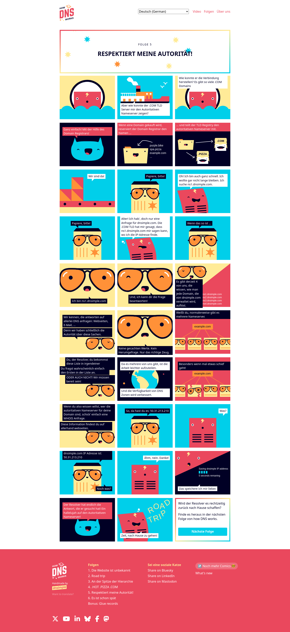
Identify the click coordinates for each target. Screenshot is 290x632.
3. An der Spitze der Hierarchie (110, 581)
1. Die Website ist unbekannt (109, 570)
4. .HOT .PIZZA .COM (103, 587)
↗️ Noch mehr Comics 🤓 (216, 566)
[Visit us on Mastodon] (106, 619)
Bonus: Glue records (103, 603)
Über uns (223, 11)
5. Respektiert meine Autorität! (110, 592)
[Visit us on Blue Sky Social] (87, 619)
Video (197, 11)
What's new (203, 573)
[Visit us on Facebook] (97, 619)
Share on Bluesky (160, 570)
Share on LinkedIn (161, 576)
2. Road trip (96, 576)
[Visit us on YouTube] (66, 619)
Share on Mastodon (162, 581)
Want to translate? (63, 594)
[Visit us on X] (55, 619)
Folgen (209, 11)
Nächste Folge (202, 531)
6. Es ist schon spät (102, 598)
